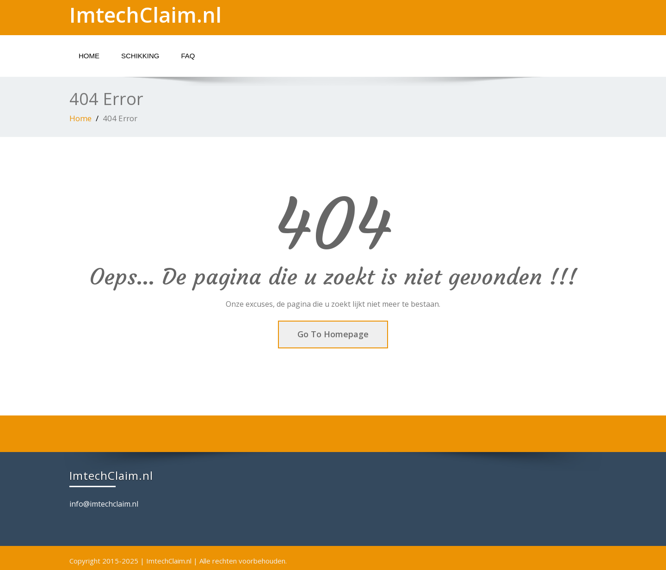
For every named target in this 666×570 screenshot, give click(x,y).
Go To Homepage (333, 334)
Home (89, 56)
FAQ (188, 56)
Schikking (140, 56)
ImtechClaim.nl (145, 14)
